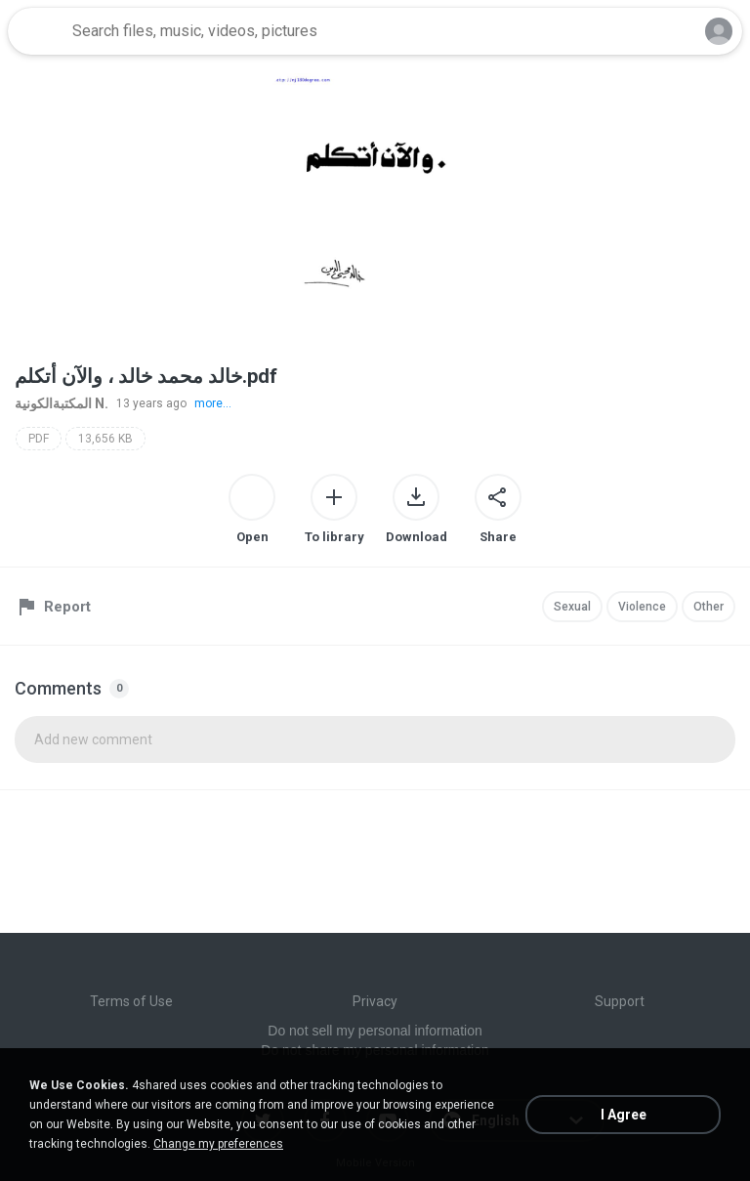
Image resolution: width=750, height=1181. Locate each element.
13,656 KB (105, 438)
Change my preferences (218, 1144)
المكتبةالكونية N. (61, 403)
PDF (38, 438)
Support (620, 1001)
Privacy (375, 1001)
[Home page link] (37, 31)
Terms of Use (131, 1001)
